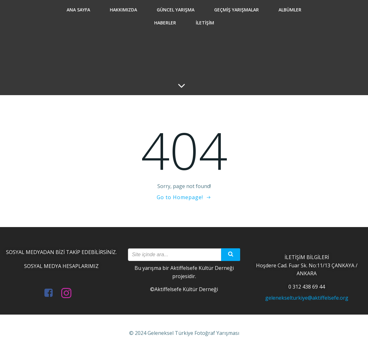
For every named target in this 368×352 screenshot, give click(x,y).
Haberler (165, 23)
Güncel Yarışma (175, 10)
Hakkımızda (123, 10)
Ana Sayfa (78, 10)
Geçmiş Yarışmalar (236, 10)
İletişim (205, 23)
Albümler (290, 10)
